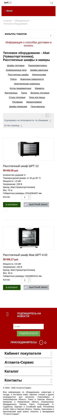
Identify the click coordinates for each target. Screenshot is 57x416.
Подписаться (28, 333)
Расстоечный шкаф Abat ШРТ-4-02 (25, 254)
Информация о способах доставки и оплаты (28, 44)
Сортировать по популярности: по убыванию (27, 120)
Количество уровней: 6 (14, 175)
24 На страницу (13, 126)
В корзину (12, 204)
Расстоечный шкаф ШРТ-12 (21, 166)
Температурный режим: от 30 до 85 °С (22, 178)
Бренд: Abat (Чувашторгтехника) (19, 187)
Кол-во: (6, 197)
